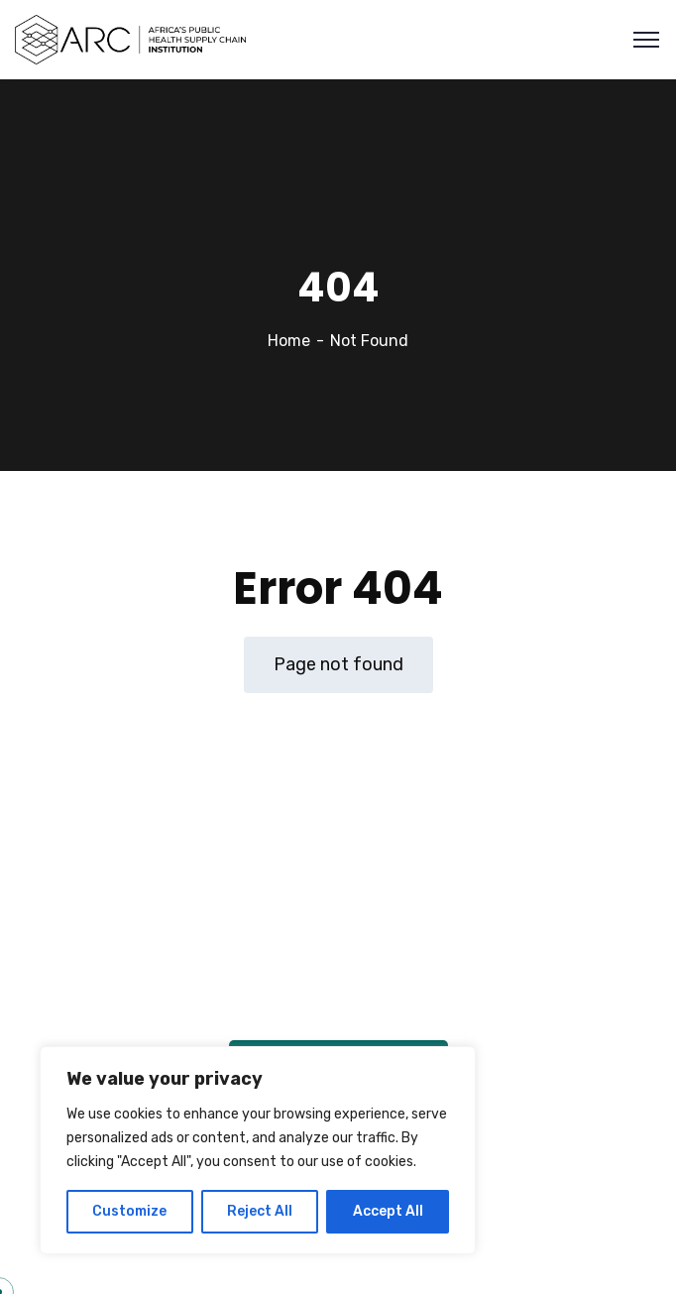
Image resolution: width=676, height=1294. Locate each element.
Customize (129, 1211)
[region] (258, 1150)
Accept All (388, 1211)
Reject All (259, 1211)
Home (289, 340)
